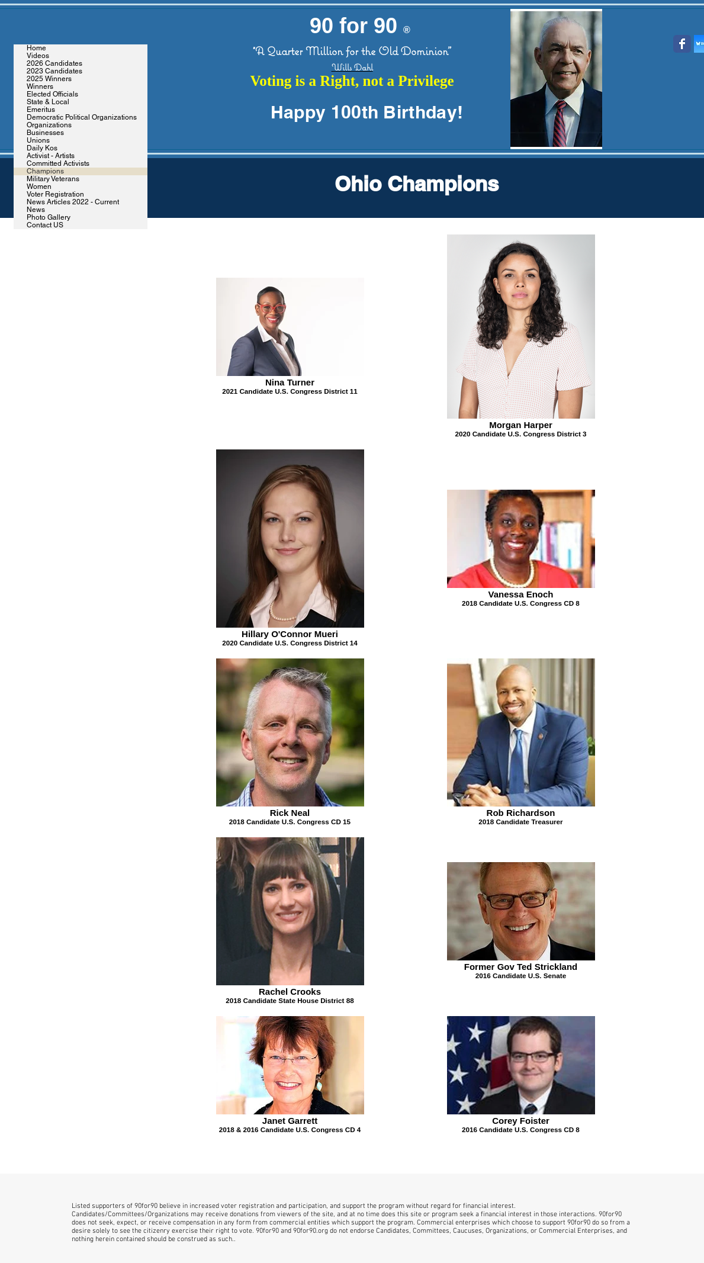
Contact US (45, 225)
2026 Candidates (54, 64)
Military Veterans (53, 179)
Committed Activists (58, 164)
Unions (38, 140)
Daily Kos (42, 148)
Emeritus (41, 110)
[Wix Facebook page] (682, 44)
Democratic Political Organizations (82, 117)
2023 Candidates (54, 71)
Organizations (49, 125)
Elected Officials (52, 94)
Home (36, 48)
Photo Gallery (48, 217)
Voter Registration (55, 194)
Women (39, 187)
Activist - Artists (51, 156)
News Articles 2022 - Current (73, 202)
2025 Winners (49, 79)
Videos (38, 56)
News (36, 210)
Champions (45, 171)
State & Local (48, 102)
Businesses (45, 133)
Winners (40, 87)
